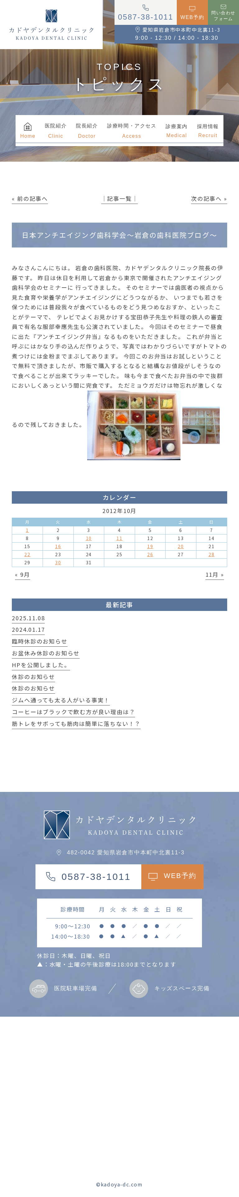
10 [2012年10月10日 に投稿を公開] (89, 538)
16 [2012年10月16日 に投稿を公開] (58, 546)
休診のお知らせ (33, 676)
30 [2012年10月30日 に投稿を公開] (58, 562)
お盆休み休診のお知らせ (46, 653)
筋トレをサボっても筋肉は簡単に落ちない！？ (76, 723)
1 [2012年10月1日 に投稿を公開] (27, 530)
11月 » (214, 574)
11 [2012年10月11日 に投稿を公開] (119, 538)
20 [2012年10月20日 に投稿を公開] (181, 546)
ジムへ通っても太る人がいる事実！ (61, 700)
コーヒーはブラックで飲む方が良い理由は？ (73, 712)
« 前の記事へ (30, 198)
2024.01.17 (28, 629)
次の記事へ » (209, 198)
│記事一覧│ (119, 198)
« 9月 (22, 574)
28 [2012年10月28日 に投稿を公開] (212, 554)
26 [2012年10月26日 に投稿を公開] (150, 554)
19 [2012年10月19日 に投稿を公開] (150, 546)
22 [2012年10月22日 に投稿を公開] (27, 554)
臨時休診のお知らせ (39, 641)
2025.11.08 (28, 618)
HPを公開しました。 (41, 665)
